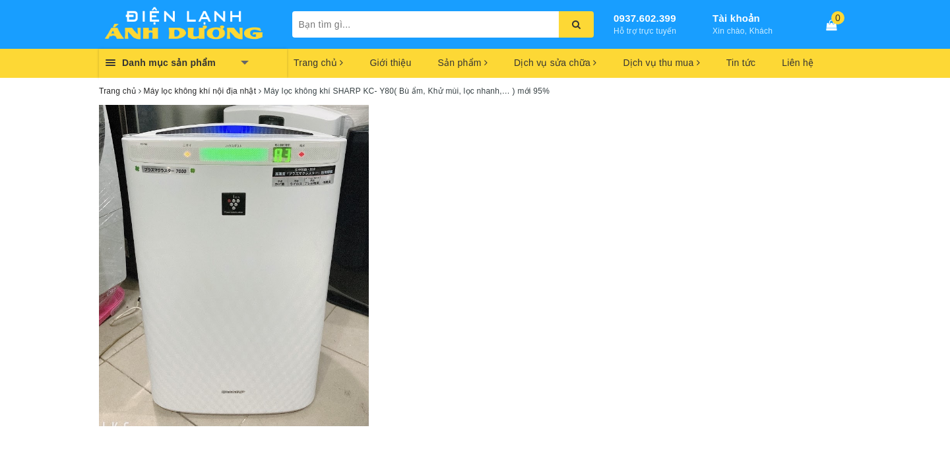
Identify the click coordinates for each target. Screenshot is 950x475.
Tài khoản (736, 18)
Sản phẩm (462, 62)
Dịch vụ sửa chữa (555, 62)
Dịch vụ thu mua (661, 62)
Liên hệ (797, 62)
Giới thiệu (390, 62)
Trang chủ (318, 62)
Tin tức (740, 62)
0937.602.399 (645, 18)
